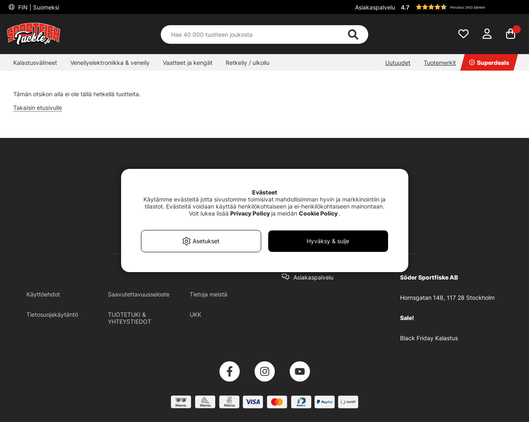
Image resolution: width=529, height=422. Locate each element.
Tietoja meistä (208, 294)
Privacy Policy (250, 213)
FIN (38, 7)
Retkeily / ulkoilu (247, 62)
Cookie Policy (318, 213)
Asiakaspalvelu (375, 7)
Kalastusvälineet (35, 62)
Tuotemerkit (440, 62)
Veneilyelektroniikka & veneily (110, 62)
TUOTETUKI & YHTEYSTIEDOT (129, 318)
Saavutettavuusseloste (138, 294)
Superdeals (489, 62)
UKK (195, 314)
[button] (460, 7)
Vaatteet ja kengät (187, 62)
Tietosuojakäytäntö (52, 314)
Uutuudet (397, 62)
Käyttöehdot (43, 294)
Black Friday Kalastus (429, 337)
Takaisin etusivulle (37, 107)
